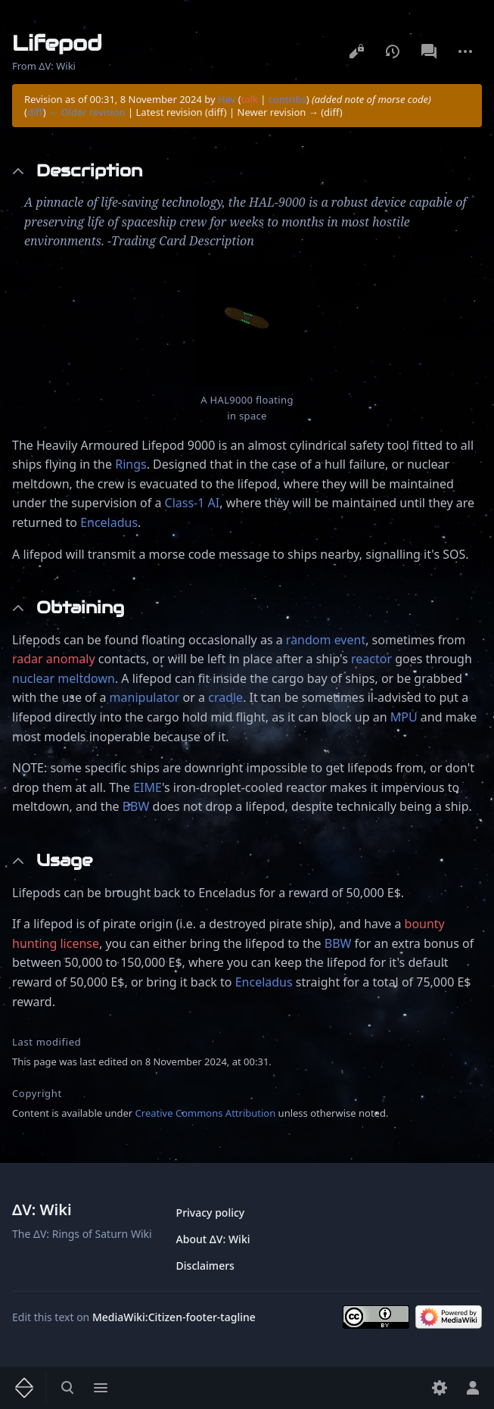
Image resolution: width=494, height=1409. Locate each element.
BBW (136, 806)
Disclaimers (205, 1265)
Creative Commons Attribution (205, 1113)
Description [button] (89, 171)
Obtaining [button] (80, 607)
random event (325, 639)
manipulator (145, 697)
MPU (404, 717)
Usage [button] (64, 860)
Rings (130, 464)
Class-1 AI (192, 502)
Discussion (429, 51)
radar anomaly (53, 658)
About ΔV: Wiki (213, 1239)
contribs (287, 99)
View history (392, 51)
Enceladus (109, 522)
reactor (371, 658)
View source (356, 51)
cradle (225, 697)
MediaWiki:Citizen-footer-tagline (174, 1317)
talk (249, 99)
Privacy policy (210, 1212)
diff (35, 112)
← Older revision (87, 112)
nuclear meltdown (63, 678)
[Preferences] (439, 1388)
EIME (147, 787)
